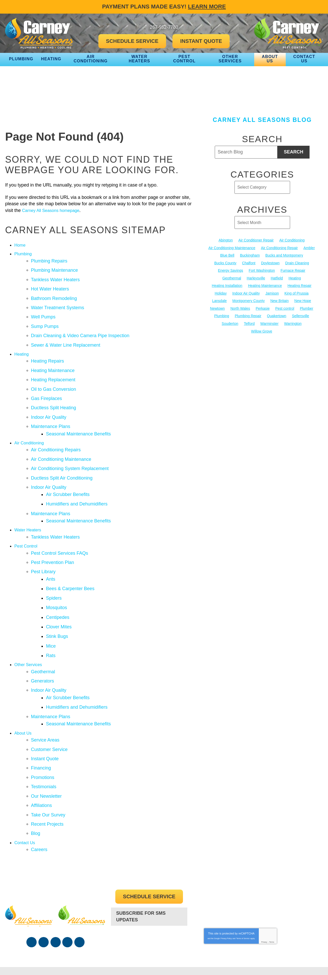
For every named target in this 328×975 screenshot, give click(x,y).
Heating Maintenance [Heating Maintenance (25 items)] (265, 285)
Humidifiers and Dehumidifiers (78, 487)
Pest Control (27, 527)
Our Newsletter (46, 758)
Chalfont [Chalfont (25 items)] (248, 263)
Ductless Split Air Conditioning (62, 463)
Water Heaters (29, 511)
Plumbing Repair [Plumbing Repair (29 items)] (248, 315)
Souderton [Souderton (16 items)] (230, 322)
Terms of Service (243, 898)
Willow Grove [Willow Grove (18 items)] (261, 330)
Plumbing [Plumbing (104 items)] (221, 315)
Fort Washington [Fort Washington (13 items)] (262, 270)
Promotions (42, 741)
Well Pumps (43, 312)
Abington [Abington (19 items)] (226, 240)
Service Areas (45, 706)
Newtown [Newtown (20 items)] (217, 308)
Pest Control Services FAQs (59, 533)
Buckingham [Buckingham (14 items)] (250, 255)
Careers (39, 809)
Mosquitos (58, 583)
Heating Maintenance (53, 363)
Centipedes (59, 592)
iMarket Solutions (245, 961)
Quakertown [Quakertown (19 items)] (276, 315)
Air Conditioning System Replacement (70, 454)
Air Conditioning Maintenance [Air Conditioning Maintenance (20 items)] (231, 248)
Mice (52, 618)
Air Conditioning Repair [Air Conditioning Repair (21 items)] (279, 248)
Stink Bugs (59, 610)
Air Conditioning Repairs (56, 437)
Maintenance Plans (50, 415)
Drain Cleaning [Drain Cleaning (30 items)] (297, 263)
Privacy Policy (226, 898)
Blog (35, 793)
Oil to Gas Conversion (53, 380)
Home (20, 245)
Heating (22, 347)
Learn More (207, 6)
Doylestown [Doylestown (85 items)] (270, 263)
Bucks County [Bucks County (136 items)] (225, 263)
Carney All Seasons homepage (53, 210)
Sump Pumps (45, 321)
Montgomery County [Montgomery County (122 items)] (248, 300)
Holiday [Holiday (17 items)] (221, 292)
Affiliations (41, 767)
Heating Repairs (47, 354)
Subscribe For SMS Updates (141, 875)
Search (293, 151)
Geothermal (43, 643)
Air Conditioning (30, 431)
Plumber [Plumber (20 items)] (306, 308)
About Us (23, 699)
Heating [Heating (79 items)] (295, 278)
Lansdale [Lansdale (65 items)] (219, 300)
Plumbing (24, 253)
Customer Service (49, 714)
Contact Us (25, 802)
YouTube (55, 901)
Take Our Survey (48, 776)
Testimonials (43, 750)
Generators (42, 651)
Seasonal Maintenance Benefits (80, 422)
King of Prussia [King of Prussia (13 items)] (296, 292)
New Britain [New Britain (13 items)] (279, 300)
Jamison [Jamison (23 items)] (272, 292)
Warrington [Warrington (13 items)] (293, 322)
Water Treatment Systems (57, 304)
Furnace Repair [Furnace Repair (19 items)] (293, 270)
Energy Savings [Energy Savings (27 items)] (230, 270)
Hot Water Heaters (50, 286)
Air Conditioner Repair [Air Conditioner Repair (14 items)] (256, 240)
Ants (52, 557)
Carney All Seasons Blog (262, 119)
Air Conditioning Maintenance (61, 446)
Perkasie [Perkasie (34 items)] (263, 308)
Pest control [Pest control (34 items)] (284, 308)
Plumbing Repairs (49, 260)
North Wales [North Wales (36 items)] (240, 308)
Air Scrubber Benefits (69, 479)
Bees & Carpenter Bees (72, 566)
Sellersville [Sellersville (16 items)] (300, 315)
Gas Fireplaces (46, 389)
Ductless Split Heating (53, 398)
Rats (52, 627)
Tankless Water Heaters (55, 277)
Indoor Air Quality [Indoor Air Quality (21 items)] (246, 292)
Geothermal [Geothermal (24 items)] (231, 278)
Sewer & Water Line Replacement (65, 339)
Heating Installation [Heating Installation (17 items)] (227, 285)
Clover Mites (60, 601)
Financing (41, 732)
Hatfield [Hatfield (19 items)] (277, 278)
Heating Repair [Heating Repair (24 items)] (299, 285)
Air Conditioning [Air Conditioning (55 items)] (292, 240)
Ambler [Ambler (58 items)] (309, 248)
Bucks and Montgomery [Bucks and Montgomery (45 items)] (284, 255)
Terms (271, 901)
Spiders (55, 575)
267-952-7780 (149, 901)
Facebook (31, 901)
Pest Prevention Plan (52, 542)
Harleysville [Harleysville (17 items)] (256, 278)
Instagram (67, 901)
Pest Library (43, 550)
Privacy (264, 901)
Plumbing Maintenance (54, 268)
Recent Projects (47, 785)
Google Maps (79, 901)
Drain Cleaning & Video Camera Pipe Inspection (80, 330)
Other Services (29, 636)
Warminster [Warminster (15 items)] (269, 322)
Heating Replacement (53, 371)
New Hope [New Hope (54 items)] (302, 300)
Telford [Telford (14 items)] (249, 322)
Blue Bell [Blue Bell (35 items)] (227, 255)
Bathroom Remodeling (54, 295)
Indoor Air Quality (48, 407)
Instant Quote (45, 723)
